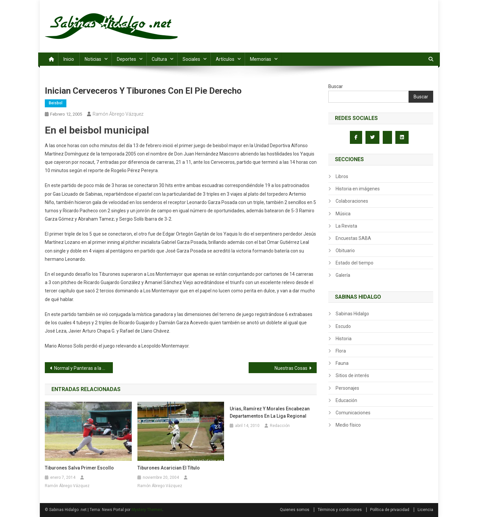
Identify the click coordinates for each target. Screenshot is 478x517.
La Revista (346, 226)
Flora (341, 351)
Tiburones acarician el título (168, 467)
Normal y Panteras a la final (82, 368)
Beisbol (55, 103)
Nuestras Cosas (291, 368)
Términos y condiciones (340, 509)
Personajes (347, 388)
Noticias (93, 59)
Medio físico (348, 425)
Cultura (159, 59)
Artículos (225, 59)
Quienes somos (294, 509)
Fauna (342, 363)
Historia (344, 338)
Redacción (280, 425)
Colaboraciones (352, 201)
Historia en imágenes (358, 188)
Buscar (335, 86)
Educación (346, 400)
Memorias (260, 59)
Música (343, 213)
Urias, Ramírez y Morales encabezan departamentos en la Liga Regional (270, 412)
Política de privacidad (389, 509)
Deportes (126, 59)
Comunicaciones (353, 412)
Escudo (343, 326)
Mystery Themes (146, 509)
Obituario (345, 250)
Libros (342, 176)
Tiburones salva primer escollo (79, 467)
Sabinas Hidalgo (352, 313)
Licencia (425, 509)
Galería (343, 275)
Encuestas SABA (353, 238)
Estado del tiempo (354, 262)
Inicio (68, 59)
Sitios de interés (352, 375)
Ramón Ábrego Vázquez (118, 114)
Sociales (191, 59)
